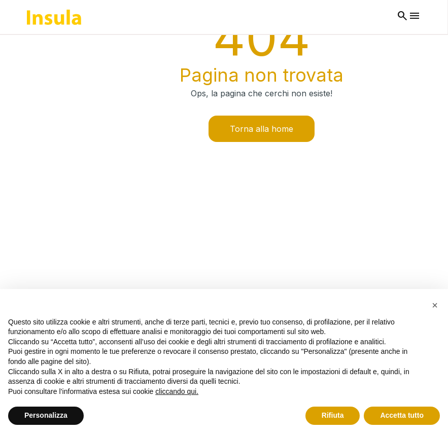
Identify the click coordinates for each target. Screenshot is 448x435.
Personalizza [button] (45, 415)
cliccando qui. (176, 391)
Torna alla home (261, 129)
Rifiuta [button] (333, 415)
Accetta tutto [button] (402, 415)
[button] (435, 305)
